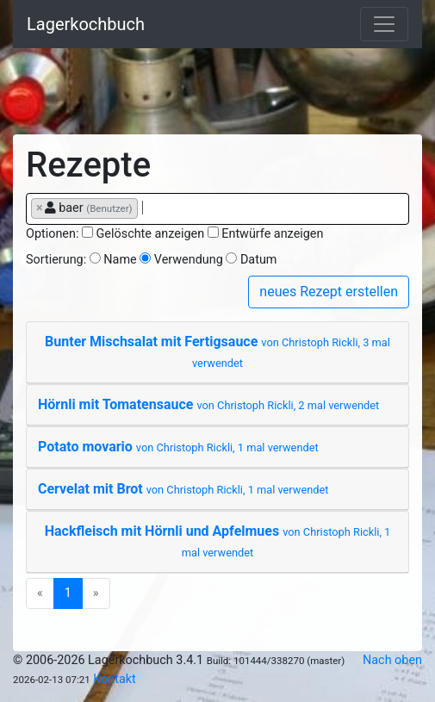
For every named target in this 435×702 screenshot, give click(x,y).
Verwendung (188, 259)
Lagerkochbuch (86, 24)
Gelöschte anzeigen (150, 234)
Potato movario (178, 446)
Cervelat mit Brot (183, 489)
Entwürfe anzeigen (272, 234)
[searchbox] (147, 207)
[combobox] (217, 209)
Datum (258, 259)
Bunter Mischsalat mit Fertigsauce (217, 351)
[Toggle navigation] (384, 24)
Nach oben (392, 660)
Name (119, 259)
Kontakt (114, 679)
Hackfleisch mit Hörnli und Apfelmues (218, 541)
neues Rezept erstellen (328, 291)
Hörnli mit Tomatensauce (208, 404)
